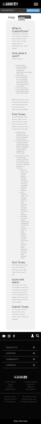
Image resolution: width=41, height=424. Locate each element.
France (10, 387)
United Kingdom (31, 382)
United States (10, 382)
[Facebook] (14, 336)
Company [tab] (11, 365)
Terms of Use (10, 397)
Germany (31, 384)
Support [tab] (11, 353)
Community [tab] (12, 359)
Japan (10, 384)
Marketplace (33, 10)
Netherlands (10, 389)
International (31, 389)
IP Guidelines (10, 402)
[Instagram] (9, 336)
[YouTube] (4, 336)
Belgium (30, 387)
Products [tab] (11, 347)
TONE (7, 10)
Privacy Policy (10, 399)
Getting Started (24, 17)
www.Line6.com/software (24, 72)
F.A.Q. (21, 19)
